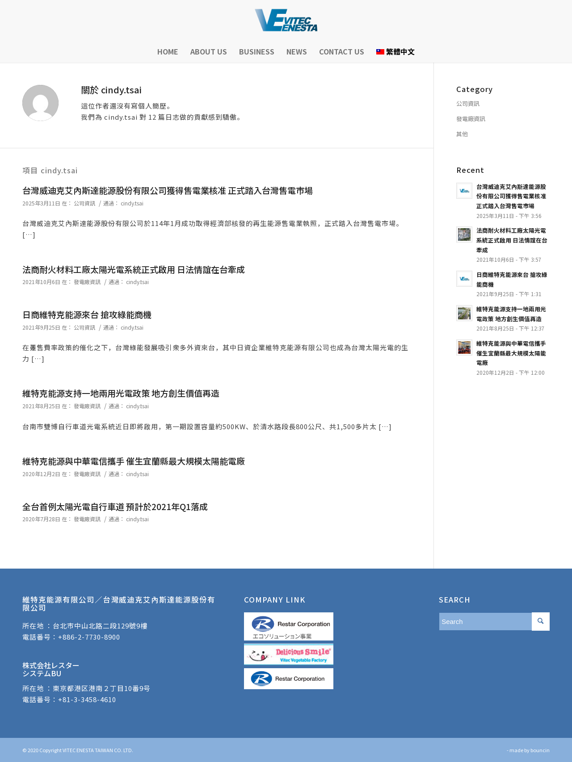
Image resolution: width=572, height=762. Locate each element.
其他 (462, 134)
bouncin (540, 750)
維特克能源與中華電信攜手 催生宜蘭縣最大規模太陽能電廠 (133, 461)
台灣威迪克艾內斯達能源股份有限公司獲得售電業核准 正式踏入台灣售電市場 (167, 190)
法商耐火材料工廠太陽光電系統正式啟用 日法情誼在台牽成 (133, 269)
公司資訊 (84, 203)
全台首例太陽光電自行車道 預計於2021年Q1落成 (115, 506)
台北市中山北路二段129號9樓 (100, 625)
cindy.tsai (132, 203)
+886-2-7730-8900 (89, 636)
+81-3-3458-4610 (87, 699)
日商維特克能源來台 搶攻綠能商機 (86, 314)
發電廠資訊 (87, 281)
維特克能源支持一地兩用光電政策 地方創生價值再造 (120, 393)
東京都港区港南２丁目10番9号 (102, 688)
